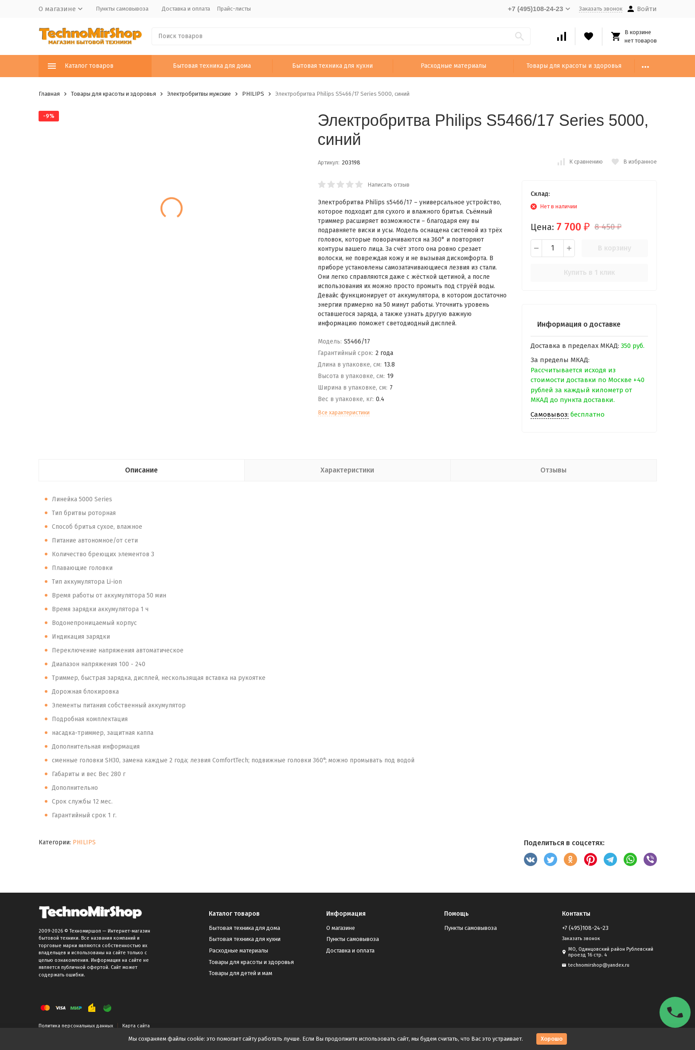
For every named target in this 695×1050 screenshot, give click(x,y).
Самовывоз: (550, 414)
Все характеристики (344, 412)
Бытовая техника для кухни (332, 66)
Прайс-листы (234, 8)
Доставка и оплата (186, 8)
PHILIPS (253, 93)
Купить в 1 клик (589, 272)
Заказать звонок (600, 8)
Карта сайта (136, 1026)
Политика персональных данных (76, 1026)
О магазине (340, 928)
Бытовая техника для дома (212, 66)
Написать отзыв (388, 184)
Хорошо (551, 1038)
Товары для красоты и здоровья (574, 66)
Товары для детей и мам (240, 973)
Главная (49, 93)
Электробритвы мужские (199, 93)
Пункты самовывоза (122, 8)
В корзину (614, 248)
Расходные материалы (453, 66)
